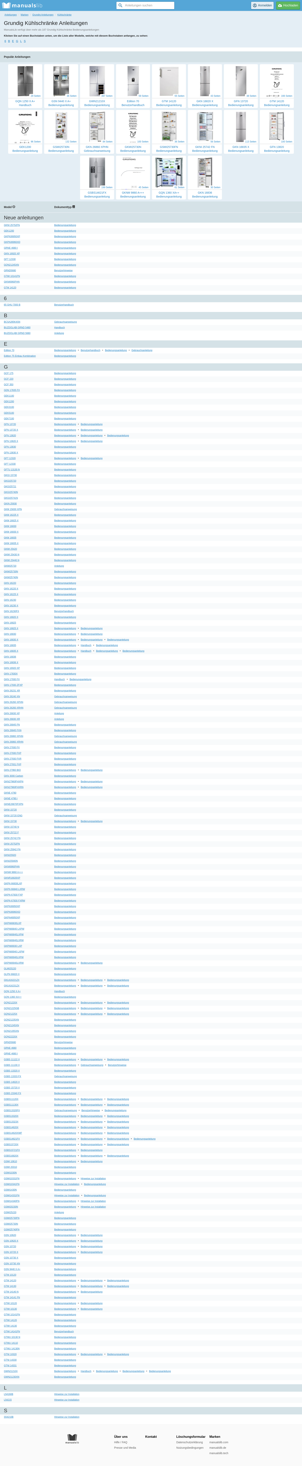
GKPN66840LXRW (14, 940)
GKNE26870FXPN (13, 804)
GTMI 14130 (10, 1326)
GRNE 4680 (10, 1048)
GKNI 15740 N (11, 827)
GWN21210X (11, 1371)
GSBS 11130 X (12, 1065)
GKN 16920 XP (12, 253)
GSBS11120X (11, 1099)
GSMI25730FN (11, 1218)
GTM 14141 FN (12, 1297)
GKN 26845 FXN (12, 730)
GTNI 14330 (10, 1360)
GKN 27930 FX (12, 747)
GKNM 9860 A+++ (13, 872)
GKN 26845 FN (12, 724)
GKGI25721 (10, 486)
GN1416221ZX (11, 980)
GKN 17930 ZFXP (13, 685)
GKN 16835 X (11, 651)
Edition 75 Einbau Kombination (20, 356)
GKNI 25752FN (12, 225)
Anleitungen (10, 14)
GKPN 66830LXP (13, 883)
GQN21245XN (11, 265)
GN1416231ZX (11, 985)
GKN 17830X (11, 673)
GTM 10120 (10, 1275)
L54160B (8, 1394)
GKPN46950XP (12, 917)
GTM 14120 (10, 287)
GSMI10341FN (11, 1184)
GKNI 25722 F (11, 832)
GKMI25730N (11, 571)
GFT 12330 (10, 259)
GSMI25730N (11, 1224)
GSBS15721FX (12, 1150)
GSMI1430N (10, 1189)
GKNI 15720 (10, 809)
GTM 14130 (10, 1286)
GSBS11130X (11, 1104)
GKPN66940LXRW (14, 963)
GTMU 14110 (11, 1343)
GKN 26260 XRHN (13, 707)
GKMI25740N (11, 577)
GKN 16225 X (11, 594)
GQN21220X (10, 1002)
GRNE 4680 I (11, 248)
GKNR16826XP (12, 878)
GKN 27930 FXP (12, 753)
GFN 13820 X (11, 441)
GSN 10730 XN (12, 1263)
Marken (24, 14)
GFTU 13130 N (12, 469)
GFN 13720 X (11, 430)
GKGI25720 (10, 481)
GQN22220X (10, 1036)
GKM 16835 (10, 537)
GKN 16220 (10, 583)
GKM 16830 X (11, 532)
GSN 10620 (10, 1235)
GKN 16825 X (11, 628)
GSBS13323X (11, 1121)
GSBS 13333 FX (12, 1076)
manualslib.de (217, 1447)
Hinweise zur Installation (93, 1178)
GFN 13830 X (11, 452)
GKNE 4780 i (10, 798)
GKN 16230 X (11, 605)
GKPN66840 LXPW (14, 929)
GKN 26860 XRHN (13, 741)
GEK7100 (9, 418)
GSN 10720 (10, 1246)
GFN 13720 (10, 424)
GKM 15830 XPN (13, 509)
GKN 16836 (10, 656)
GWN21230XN (11, 1377)
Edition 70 (9, 350)
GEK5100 (9, 413)
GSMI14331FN (11, 1195)
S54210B (8, 1417)
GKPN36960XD (12, 242)
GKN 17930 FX (12, 679)
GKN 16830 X (11, 639)
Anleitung (59, 333)
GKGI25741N (11, 498)
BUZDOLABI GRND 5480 (17, 327)
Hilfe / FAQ (120, 1442)
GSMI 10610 (10, 1161)
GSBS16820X (11, 1155)
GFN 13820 (10, 435)
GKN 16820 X (11, 617)
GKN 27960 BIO (12, 770)
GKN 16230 (10, 600)
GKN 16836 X (11, 662)
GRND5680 (10, 270)
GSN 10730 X (11, 1257)
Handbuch (59, 327)
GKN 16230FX (11, 611)
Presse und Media (125, 1447)
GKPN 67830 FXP (13, 894)
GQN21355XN (11, 1031)
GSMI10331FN (11, 1178)
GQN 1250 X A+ (12, 991)
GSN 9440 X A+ (12, 1269)
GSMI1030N (10, 1172)
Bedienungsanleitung (65, 225)
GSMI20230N (11, 1206)
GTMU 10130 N (12, 1337)
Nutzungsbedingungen (189, 1447)
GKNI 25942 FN (12, 849)
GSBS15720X (11, 1144)
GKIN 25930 (10, 503)
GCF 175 (8, 373)
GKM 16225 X (11, 515)
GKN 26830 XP (12, 713)
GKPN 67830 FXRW (14, 900)
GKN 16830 (10, 634)
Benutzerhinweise (63, 270)
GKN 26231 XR (12, 690)
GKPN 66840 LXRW (14, 889)
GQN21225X (10, 1014)
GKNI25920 (10, 855)
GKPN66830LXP (12, 923)
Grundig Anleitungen (42, 14)
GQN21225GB (11, 1008)
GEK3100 (9, 407)
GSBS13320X (11, 1116)
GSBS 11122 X (12, 1059)
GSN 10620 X (11, 1240)
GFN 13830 (10, 446)
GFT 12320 (10, 458)
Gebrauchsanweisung (65, 322)
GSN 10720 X (11, 1252)
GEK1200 (9, 230)
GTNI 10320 (10, 1354)
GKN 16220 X (11, 588)
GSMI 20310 (10, 1167)
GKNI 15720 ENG (13, 815)
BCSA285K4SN (12, 322)
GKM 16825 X (11, 520)
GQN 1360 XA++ (13, 997)
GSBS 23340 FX (12, 1093)
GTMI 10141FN (12, 276)
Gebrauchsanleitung (142, 350)
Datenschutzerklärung (189, 1442)
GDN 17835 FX (12, 390)
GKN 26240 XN (12, 696)
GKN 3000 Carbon (13, 776)
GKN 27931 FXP (12, 764)
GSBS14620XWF (13, 1133)
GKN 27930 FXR (12, 758)
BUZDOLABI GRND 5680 (17, 333)
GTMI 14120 (10, 1320)
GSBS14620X (11, 1127)
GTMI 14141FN (12, 1331)
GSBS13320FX (12, 1110)
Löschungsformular (190, 1436)
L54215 (8, 1399)
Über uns (120, 1436)
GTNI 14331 (10, 1365)
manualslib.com (218, 1442)
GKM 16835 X (11, 543)
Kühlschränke (64, 14)
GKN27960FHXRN (14, 787)
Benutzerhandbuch (64, 304)
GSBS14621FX (12, 1138)
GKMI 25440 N (11, 560)
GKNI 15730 (10, 821)
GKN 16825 (10, 622)
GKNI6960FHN (12, 281)
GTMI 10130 (10, 1309)
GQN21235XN (11, 1019)
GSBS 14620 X (12, 1082)
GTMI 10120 (10, 1303)
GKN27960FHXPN (13, 781)
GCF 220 (8, 379)
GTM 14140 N (11, 1291)
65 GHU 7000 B (12, 304)
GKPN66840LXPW (14, 934)
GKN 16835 (10, 645)
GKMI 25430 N (11, 554)
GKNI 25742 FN (12, 838)
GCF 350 (8, 384)
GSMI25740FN (11, 1229)
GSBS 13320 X (12, 1070)
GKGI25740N (11, 492)
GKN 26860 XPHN (13, 736)
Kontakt (151, 1436)
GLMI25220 (10, 968)
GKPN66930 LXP (13, 946)
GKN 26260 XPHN (13, 702)
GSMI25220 (10, 1212)
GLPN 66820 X (12, 974)
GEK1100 (9, 395)
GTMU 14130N (12, 1348)
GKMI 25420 (10, 549)
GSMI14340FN (11, 1201)
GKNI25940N (11, 861)
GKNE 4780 (10, 792)
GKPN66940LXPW (14, 957)
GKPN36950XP (12, 236)
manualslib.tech (218, 1453)
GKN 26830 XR (12, 719)
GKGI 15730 (10, 475)
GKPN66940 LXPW (14, 951)
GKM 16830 (10, 526)
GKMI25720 (10, 566)
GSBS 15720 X (12, 1087)
